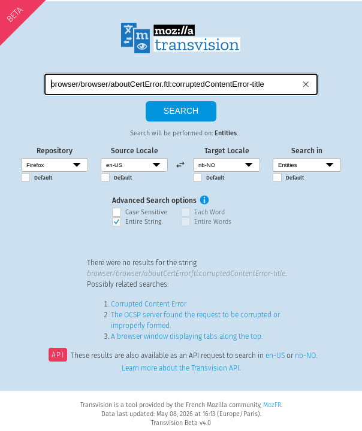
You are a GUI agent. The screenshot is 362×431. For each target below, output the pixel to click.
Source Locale (134, 151)
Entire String (143, 222)
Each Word (209, 212)
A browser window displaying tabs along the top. (187, 336)
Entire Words (212, 222)
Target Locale (226, 151)
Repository (55, 151)
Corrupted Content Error (148, 304)
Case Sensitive (146, 212)
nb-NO (305, 356)
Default (43, 178)
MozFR (272, 405)
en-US (275, 356)
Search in (306, 151)
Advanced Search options (154, 200)
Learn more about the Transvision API (180, 368)
